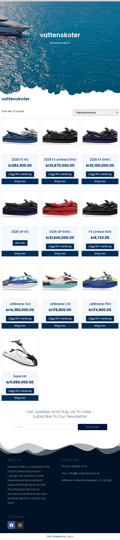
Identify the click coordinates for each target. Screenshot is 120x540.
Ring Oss (20, 181)
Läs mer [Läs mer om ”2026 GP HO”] (20, 243)
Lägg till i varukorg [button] (20, 174)
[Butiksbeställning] (95, 113)
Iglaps (69, 536)
